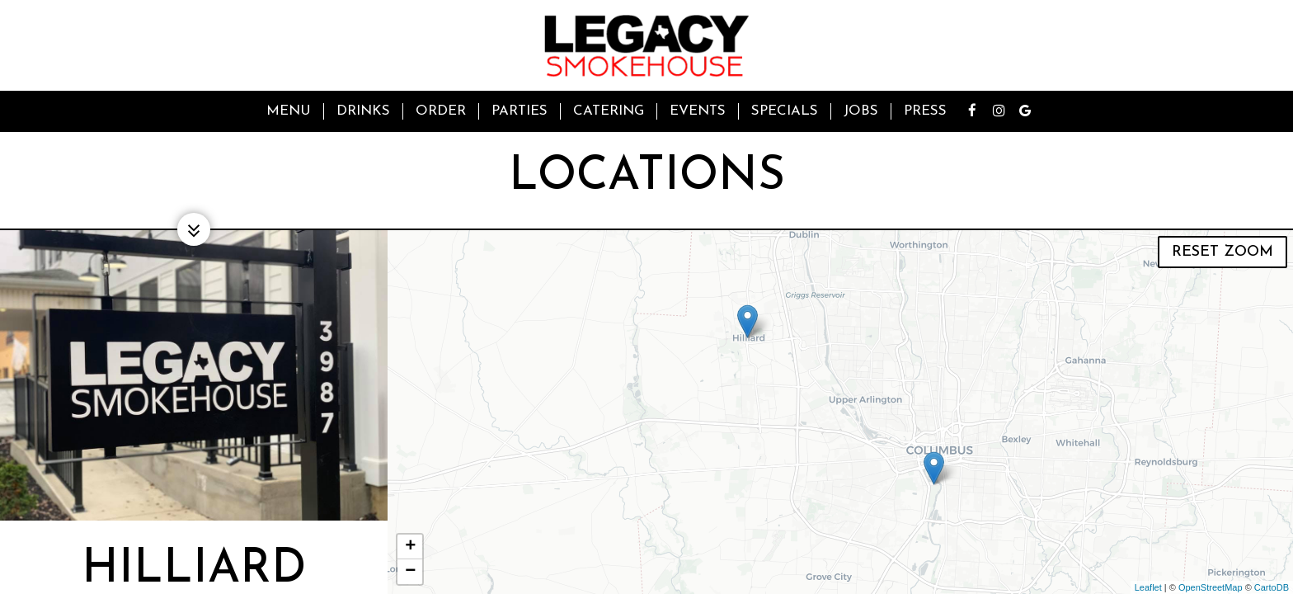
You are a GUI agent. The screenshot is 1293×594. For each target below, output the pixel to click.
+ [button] (410, 547)
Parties (519, 111)
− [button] (410, 571)
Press (925, 111)
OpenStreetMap (1210, 587)
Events (698, 111)
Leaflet (1148, 587)
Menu (288, 111)
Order (441, 111)
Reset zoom (1222, 252)
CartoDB (1271, 587)
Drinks (363, 111)
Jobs (861, 111)
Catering (608, 111)
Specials (784, 111)
